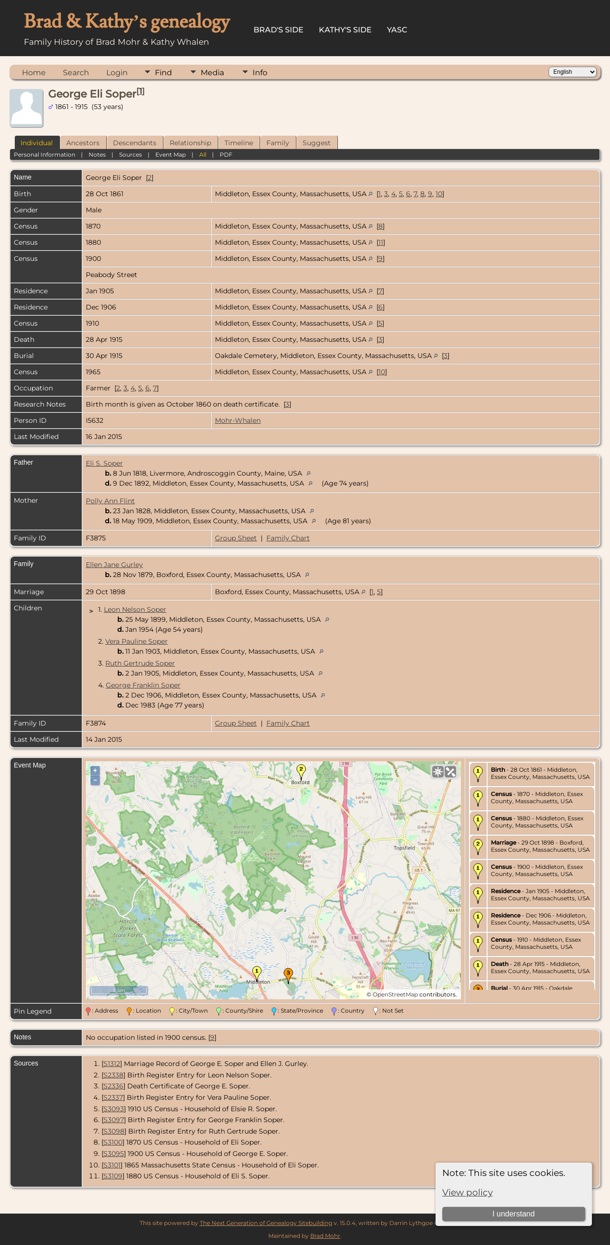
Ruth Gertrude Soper (140, 663)
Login (117, 72)
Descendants (134, 143)
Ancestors (83, 143)
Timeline (238, 143)
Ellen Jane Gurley (114, 564)
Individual (36, 143)
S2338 (113, 1075)
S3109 (112, 1176)
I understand (513, 1214)
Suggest (317, 143)
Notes (97, 154)
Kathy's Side (345, 29)
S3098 (113, 1131)
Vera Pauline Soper (136, 641)
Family (277, 143)
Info (260, 72)
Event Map (170, 154)
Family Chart (288, 538)
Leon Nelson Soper (135, 609)
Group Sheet (236, 538)
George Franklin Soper (143, 685)
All (202, 154)
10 (439, 193)
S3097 (113, 1120)
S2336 (113, 1086)
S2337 (113, 1097)
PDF (226, 154)
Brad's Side (279, 29)
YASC (397, 29)
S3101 (112, 1165)
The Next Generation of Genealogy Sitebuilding (266, 1222)
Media (212, 72)
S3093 (113, 1109)
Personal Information (44, 154)
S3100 (112, 1142)
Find (163, 72)
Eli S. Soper (104, 463)
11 (380, 242)
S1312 (111, 1063)
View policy (467, 1192)
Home (34, 72)
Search (76, 72)
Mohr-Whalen (238, 420)
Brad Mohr (325, 1235)
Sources (130, 154)
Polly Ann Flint (110, 501)
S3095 (113, 1153)
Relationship (190, 143)
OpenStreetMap (395, 994)
